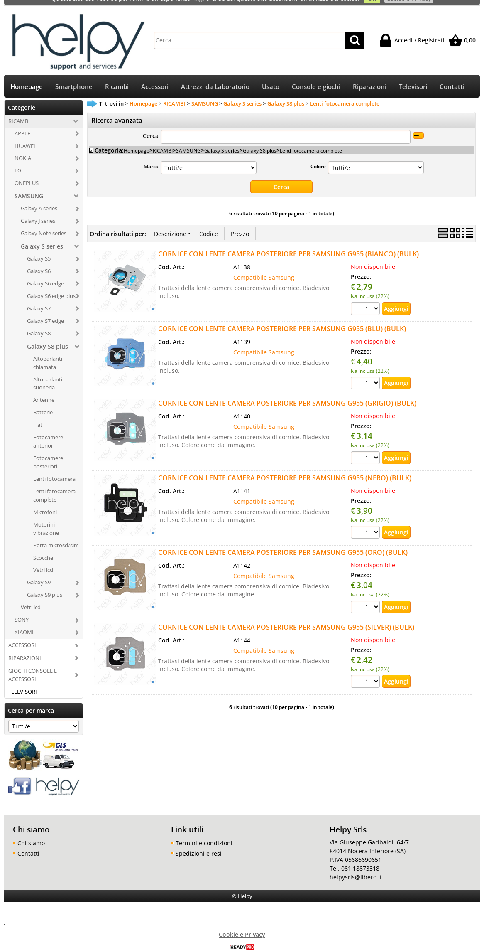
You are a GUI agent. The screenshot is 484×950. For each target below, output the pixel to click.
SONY (22, 611)
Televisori (413, 78)
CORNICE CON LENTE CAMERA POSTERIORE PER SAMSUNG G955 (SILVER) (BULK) (286, 618)
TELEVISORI (22, 683)
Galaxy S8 (39, 324)
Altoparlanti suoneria (47, 374)
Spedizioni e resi (199, 844)
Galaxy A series (39, 199)
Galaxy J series (38, 212)
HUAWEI (25, 136)
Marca (151, 157)
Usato (270, 78)
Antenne (43, 391)
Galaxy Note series (43, 224)
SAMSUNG (29, 187)
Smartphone (74, 78)
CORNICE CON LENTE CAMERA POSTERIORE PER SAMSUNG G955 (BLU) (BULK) (282, 320)
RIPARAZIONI (24, 649)
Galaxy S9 (39, 573)
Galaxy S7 (39, 299)
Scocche (43, 548)
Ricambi (117, 78)
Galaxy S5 (39, 249)
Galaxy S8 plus (47, 338)
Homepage (26, 78)
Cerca (151, 127)
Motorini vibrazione (46, 520)
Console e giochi (316, 78)
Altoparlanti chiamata (47, 354)
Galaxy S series (42, 237)
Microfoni (45, 503)
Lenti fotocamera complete (54, 487)
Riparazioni (369, 78)
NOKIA (23, 149)
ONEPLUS (27, 174)
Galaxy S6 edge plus (51, 287)
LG (18, 161)
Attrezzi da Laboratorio (215, 78)
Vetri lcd (43, 561)
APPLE (22, 124)
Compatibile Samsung (263, 269)
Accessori (155, 78)
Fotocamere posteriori (48, 453)
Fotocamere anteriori (48, 433)
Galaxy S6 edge (45, 274)
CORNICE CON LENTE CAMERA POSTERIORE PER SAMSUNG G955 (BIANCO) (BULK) (288, 245)
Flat (37, 416)
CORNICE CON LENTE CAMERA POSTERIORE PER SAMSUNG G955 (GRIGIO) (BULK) (287, 394)
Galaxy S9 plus (44, 586)
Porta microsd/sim (56, 536)
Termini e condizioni (204, 834)
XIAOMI (24, 623)
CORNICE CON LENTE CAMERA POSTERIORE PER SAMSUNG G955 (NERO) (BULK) (284, 469)
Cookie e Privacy (242, 925)
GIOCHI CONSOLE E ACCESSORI (32, 666)
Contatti (452, 78)
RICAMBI (19, 112)
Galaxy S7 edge (45, 312)
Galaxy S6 (39, 262)
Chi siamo (31, 834)
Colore (318, 157)
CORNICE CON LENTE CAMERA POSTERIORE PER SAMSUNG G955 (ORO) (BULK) (283, 543)
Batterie (43, 403)
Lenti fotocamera (54, 470)
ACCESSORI (22, 636)
